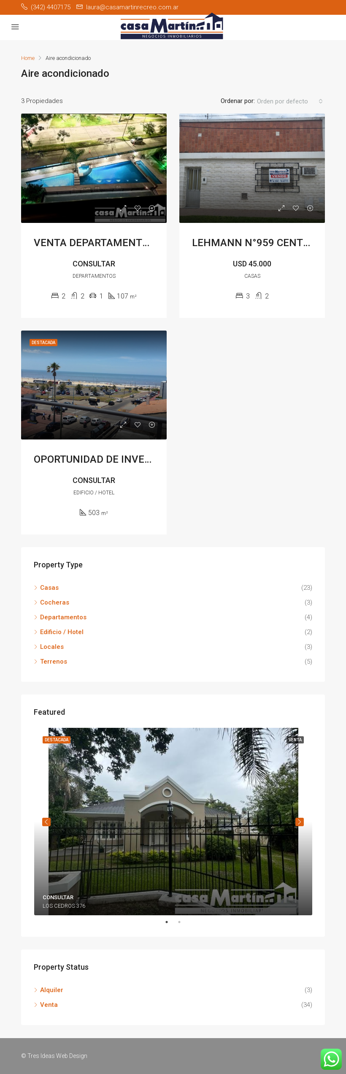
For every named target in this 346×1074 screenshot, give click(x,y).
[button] (290, 101)
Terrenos (53, 661)
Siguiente (299, 822)
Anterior (46, 822)
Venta (49, 1005)
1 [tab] (171, 922)
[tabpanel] (173, 821)
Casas (49, 587)
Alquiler (51, 990)
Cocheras (54, 602)
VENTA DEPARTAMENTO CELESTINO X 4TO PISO (147, 243)
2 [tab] (183, 922)
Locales (52, 647)
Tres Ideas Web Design (57, 1055)
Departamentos (63, 617)
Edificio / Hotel (62, 632)
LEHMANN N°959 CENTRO (254, 243)
